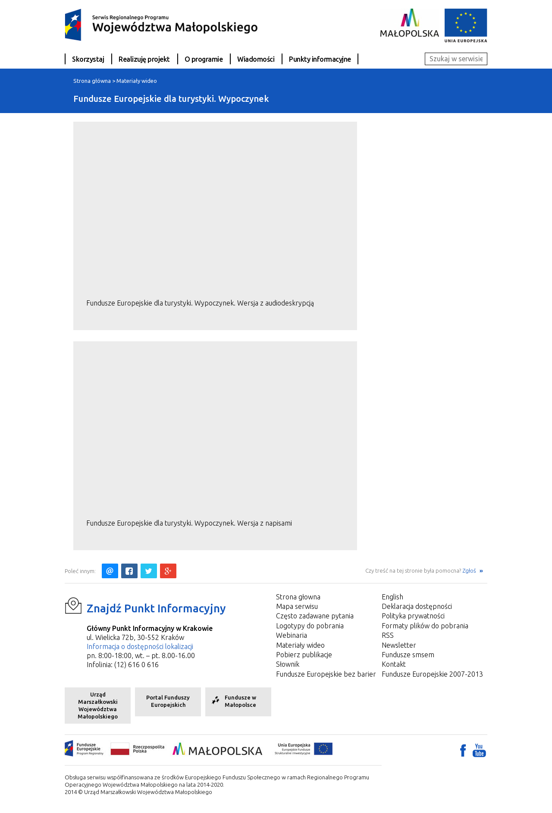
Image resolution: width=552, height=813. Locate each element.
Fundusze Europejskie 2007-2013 (432, 674)
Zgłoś (469, 570)
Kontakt (394, 664)
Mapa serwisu (297, 606)
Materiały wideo (136, 81)
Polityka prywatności (413, 616)
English (392, 597)
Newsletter (399, 645)
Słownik (287, 664)
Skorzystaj (88, 59)
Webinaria (291, 635)
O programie (204, 59)
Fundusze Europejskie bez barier (326, 674)
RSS (388, 635)
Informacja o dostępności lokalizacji (140, 646)
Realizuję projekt (144, 59)
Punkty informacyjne (320, 59)
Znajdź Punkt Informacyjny (156, 608)
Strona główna (92, 81)
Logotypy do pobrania (310, 626)
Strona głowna (298, 597)
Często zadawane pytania (315, 616)
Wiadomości (255, 59)
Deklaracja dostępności (417, 606)
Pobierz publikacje (304, 655)
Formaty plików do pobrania (425, 626)
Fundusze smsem (408, 655)
